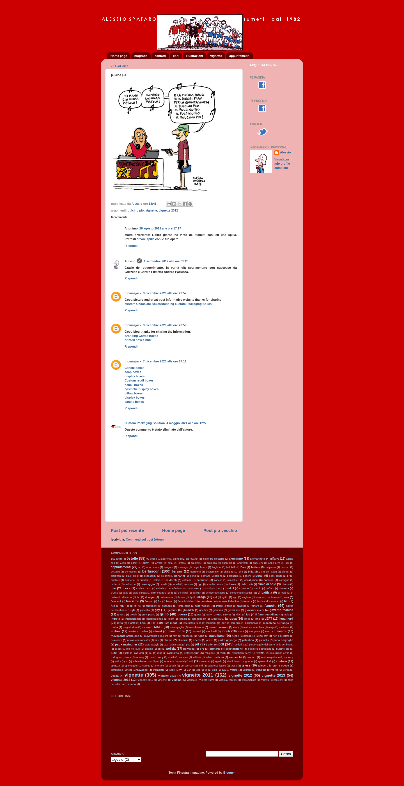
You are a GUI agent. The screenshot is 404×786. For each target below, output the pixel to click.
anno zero (274, 563)
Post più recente (127, 530)
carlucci (115, 584)
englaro (246, 597)
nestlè (235, 636)
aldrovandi (192, 558)
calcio (156, 580)
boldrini (165, 575)
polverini (189, 648)
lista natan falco (192, 623)
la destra (216, 618)
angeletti (258, 563)
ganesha (145, 610)
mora (241, 631)
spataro (281, 661)
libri (175, 56)
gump (197, 614)
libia (142, 622)
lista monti (171, 622)
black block (132, 575)
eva (286, 597)
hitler (239, 614)
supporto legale (217, 665)
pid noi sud (133, 648)
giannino (218, 610)
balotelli (231, 567)
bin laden (271, 571)
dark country (158, 592)
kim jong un (199, 618)
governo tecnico (281, 610)
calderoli (171, 580)
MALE (158, 627)
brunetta (130, 580)
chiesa (231, 584)
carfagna (284, 580)
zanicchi (278, 680)
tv (180, 669)
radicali (139, 652)
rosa (151, 657)
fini (122, 605)
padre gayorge (227, 640)
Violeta (190, 680)
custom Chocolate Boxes (143, 303)
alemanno (236, 558)
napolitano (217, 635)
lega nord (286, 618)
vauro (234, 669)
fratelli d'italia (224, 606)
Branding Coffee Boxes (141, 335)
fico (113, 606)
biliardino (254, 571)
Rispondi (131, 245)
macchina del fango (276, 622)
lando (247, 618)
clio (113, 588)
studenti (198, 665)
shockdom (233, 661)
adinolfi (177, 558)
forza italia (184, 606)
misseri (196, 631)
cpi (220, 588)
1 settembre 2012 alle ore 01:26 (166, 261)
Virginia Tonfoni (228, 680)
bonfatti (205, 575)
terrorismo (117, 669)
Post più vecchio (220, 530)
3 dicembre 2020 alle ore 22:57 (164, 293)
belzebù (115, 571)
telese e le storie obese (273, 665)
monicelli (211, 631)
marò (212, 627)
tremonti (158, 669)
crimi (231, 588)
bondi (193, 575)
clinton (286, 584)
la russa (231, 618)
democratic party (215, 592)
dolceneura (166, 597)
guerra (182, 614)
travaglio (142, 669)
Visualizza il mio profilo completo (282, 163)
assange (183, 567)
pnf (159, 648)
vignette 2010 (167, 675)
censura (188, 584)
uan (189, 669)
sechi (181, 661)
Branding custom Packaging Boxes (186, 303)
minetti (157, 631)
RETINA (260, 653)
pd (197, 644)
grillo (164, 614)
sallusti (196, 657)
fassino (149, 601)
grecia (133, 614)
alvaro (158, 563)
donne (181, 597)
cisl (243, 584)
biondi (285, 571)
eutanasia (274, 597)
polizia (171, 648)
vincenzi (162, 680)
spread (146, 665)
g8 (132, 610)
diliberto (127, 597)
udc (198, 669)
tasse (234, 665)
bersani (177, 571)
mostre (281, 631)
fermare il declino (229, 601)
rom (128, 657)
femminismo (205, 601)
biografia (140, 56)
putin (114, 652)
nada (201, 635)
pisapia (148, 648)
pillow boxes (134, 393)
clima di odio (267, 584)
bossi (259, 575)
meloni (116, 631)
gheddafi (188, 610)
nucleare (116, 640)
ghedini (203, 610)
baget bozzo (200, 567)
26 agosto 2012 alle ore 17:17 (160, 228)
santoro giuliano (270, 657)
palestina (248, 640)
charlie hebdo (215, 584)
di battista (265, 592)
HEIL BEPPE (223, 614)
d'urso (114, 592)
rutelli (171, 657)
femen (169, 601)
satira (117, 661)
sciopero (169, 661)
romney (140, 657)
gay (157, 610)
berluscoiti (131, 571)
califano (187, 580)
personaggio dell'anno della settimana (271, 644)
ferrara (248, 601)
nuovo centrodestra (138, 640)
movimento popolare (156, 636)
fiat (286, 601)
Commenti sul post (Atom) (145, 539)
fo (139, 606)
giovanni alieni (254, 610)
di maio (282, 592)
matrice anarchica (254, 627)
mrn (175, 636)
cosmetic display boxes (142, 389)
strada (172, 665)
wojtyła (265, 680)
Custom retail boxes (139, 380)
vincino (177, 679)
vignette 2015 (145, 680)
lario (257, 618)
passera (177, 644)
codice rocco (144, 588)
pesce (118, 648)
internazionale (133, 618)
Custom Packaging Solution (145, 423)
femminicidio (185, 601)
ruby (161, 657)
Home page (119, 56)
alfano (274, 558)
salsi (208, 657)
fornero (167, 605)
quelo (126, 653)
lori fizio (236, 623)
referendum (191, 652)
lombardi (211, 623)
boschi (247, 575)
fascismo (132, 601)
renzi (223, 652)
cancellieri (233, 580)
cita (251, 584)
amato (182, 563)
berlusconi (151, 571)
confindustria (177, 588)
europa (260, 597)
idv (248, 614)
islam (171, 618)
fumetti (270, 605)
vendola (261, 669)
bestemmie (212, 571)
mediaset (284, 627)
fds (160, 601)
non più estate (281, 636)
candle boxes (134, 401)
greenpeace (148, 614)
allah (123, 563)
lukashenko (251, 623)
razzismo (173, 652)
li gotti (131, 623)
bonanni (179, 575)
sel (191, 661)
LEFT (268, 618)
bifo (240, 571)
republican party (241, 653)
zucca (132, 684)
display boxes (134, 376)
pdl (221, 644)
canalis (218, 580)
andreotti (242, 563)
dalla (125, 592)
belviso (285, 567)
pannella (264, 640)
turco (172, 669)
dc (172, 592)
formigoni (151, 606)
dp (191, 597)
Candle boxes (134, 367)
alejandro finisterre (213, 558)
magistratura (130, 627)
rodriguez (116, 657)
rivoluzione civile (280, 653)
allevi (146, 562)
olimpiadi (183, 640)
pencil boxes (134, 385)
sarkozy (288, 657)
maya (271, 627)
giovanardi (234, 610)
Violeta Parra (206, 680)
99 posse (151, 558)
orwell (209, 640)
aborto (165, 558)
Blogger (229, 772)
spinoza (115, 665)
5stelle (132, 558)
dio (138, 597)
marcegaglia (177, 627)
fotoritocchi (202, 605)
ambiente (196, 563)
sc (126, 661)
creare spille (145, 239)
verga (286, 669)
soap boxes (133, 372)
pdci (211, 644)
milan (144, 631)
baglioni (216, 567)
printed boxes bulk (138, 340)
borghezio (232, 575)
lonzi (223, 623)
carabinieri (251, 580)
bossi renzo (276, 575)
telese (246, 665)
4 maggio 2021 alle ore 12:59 (186, 423)
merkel (132, 631)
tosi (129, 669)
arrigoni (168, 567)
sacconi (183, 657)
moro (268, 631)
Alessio (130, 261)
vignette (216, 56)
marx (236, 627)
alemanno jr (257, 558)
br (288, 575)
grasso (121, 614)
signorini (248, 661)
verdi (274, 669)
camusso (202, 580)
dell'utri (196, 592)
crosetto (244, 588)
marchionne (196, 627)
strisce (185, 665)
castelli (175, 584)
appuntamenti (239, 56)
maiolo (146, 627)
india (286, 614)
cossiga (209, 588)
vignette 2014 (120, 679)
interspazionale (155, 618)
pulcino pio (136, 210)
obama (168, 640)
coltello (160, 588)
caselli (163, 584)
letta (120, 622)
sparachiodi (264, 661)
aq (139, 567)
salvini (219, 657)
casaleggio (148, 584)
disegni (150, 597)
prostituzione (234, 648)
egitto (225, 597)
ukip (214, 669)
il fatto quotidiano (267, 614)
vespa (115, 675)
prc (202, 648)
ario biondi (152, 567)
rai (150, 653)
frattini (241, 605)
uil (206, 669)
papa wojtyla (151, 644)
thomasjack (133, 293)
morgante (254, 631)
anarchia (227, 563)
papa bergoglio (283, 640)
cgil (200, 584)
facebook (116, 601)
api (287, 563)
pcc (188, 644)
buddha (144, 580)
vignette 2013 (273, 675)
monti (226, 631)
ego (235, 597)
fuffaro (255, 606)
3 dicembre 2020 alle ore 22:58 (164, 325)
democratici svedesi (241, 592)
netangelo (249, 636)
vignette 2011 (197, 675)
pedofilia (239, 644)
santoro (251, 657)
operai (197, 640)
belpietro (271, 567)
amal (170, 563)
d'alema (284, 588)
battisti (255, 567)
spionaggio (131, 665)
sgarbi (218, 661)
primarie (215, 648)
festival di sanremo (268, 601)
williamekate (249, 680)
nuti (157, 640)
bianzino (228, 571)
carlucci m (130, 584)
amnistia (212, 563)
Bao (242, 567)
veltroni (247, 669)
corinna (194, 588)
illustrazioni (194, 56)
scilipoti (154, 661)
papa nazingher (126, 644)
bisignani (116, 575)
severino (205, 661)
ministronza (176, 631)
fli (131, 605)
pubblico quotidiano (259, 648)
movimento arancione (125, 635)
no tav (264, 635)
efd (215, 597)
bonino (218, 575)
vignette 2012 (168, 210)
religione (210, 653)
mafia (114, 627)
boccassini (150, 575)
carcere (269, 580)
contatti (160, 56)
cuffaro (270, 588)
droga (201, 597)
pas (166, 644)
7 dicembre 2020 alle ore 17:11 (164, 361)
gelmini (172, 610)
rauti (159, 653)
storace (159, 665)
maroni (223, 627)
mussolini (187, 636)
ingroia (115, 618)
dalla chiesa (139, 592)
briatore (115, 580)
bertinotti (195, 571)
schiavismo (139, 661)
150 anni (116, 558)
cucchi (257, 588)
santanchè (235, 657)
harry (209, 614)
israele (183, 618)
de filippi (183, 592)
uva (223, 669)
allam (134, 563)
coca (126, 588)
